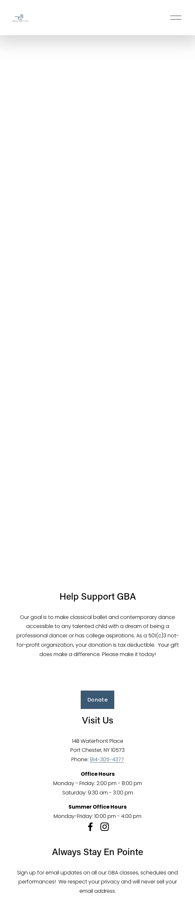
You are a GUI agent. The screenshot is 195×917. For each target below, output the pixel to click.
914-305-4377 (107, 759)
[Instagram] (104, 826)
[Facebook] (90, 826)
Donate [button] (97, 699)
